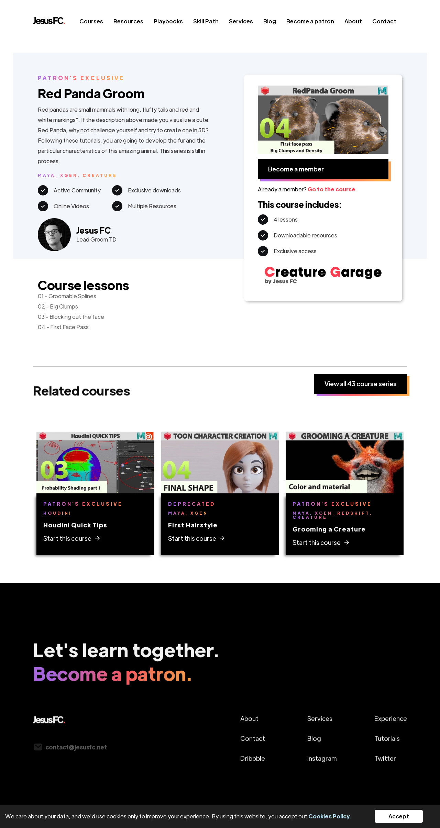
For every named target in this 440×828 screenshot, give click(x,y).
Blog (269, 21)
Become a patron (310, 21)
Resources (128, 21)
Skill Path (206, 21)
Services (241, 21)
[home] (54, 23)
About (353, 21)
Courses (91, 21)
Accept (398, 816)
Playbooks (168, 21)
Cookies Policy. (329, 816)
